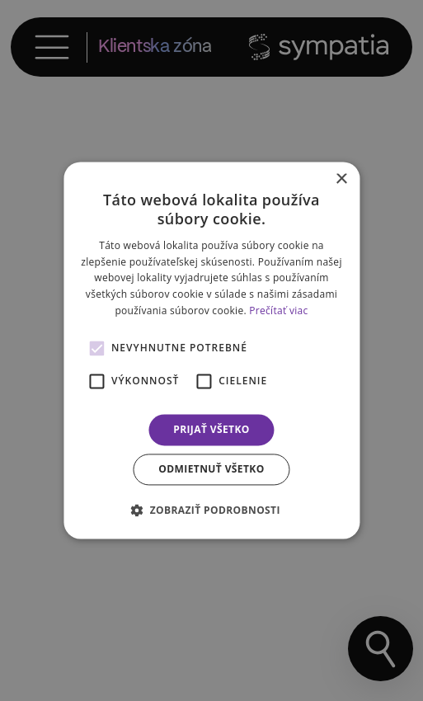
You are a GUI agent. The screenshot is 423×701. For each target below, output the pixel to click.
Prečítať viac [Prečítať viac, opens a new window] (278, 310)
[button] (211, 510)
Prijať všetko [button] (211, 429)
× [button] (341, 179)
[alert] (211, 350)
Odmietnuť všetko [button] (211, 470)
